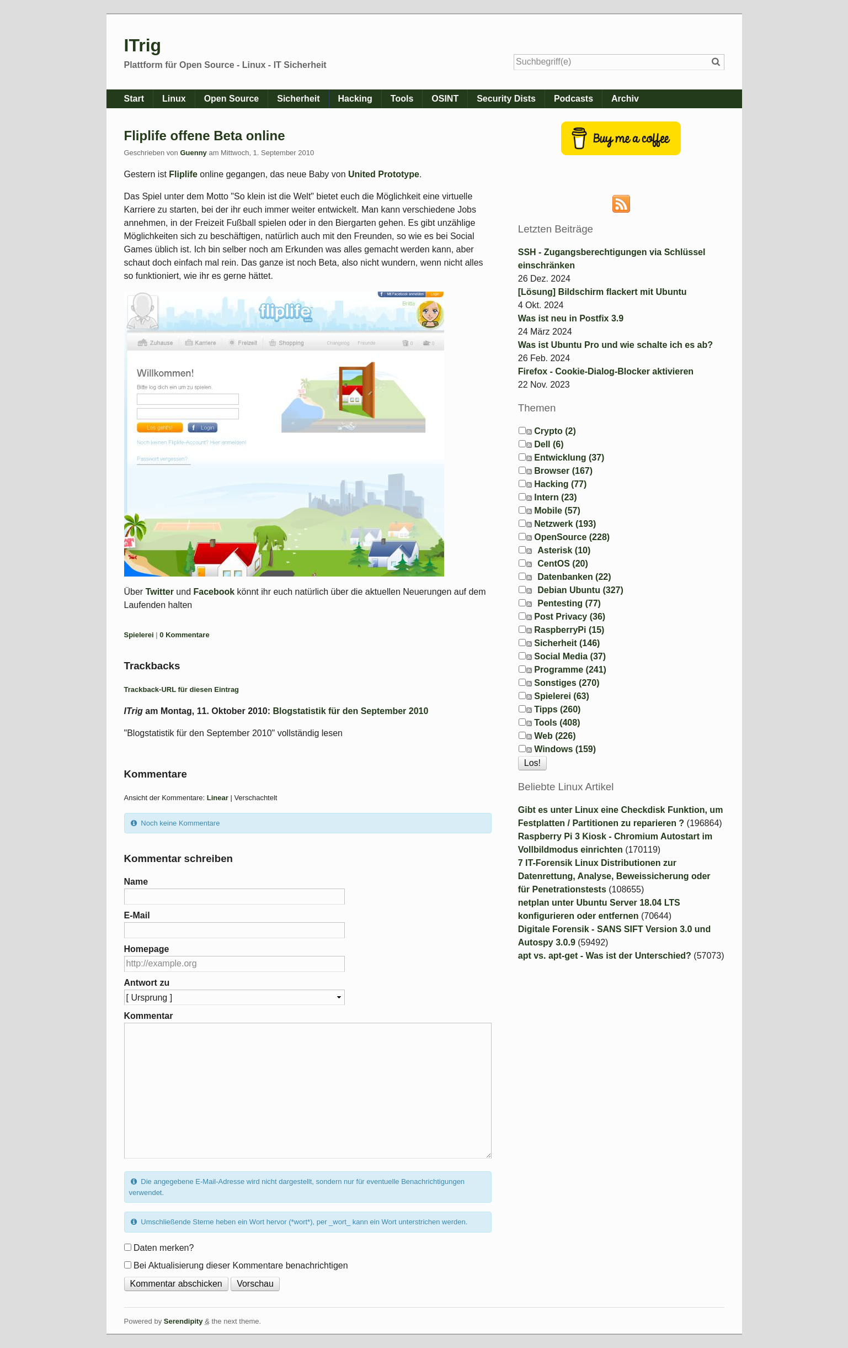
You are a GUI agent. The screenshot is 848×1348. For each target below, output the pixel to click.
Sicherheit (298, 98)
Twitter (160, 591)
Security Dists (506, 98)
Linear (217, 798)
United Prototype (383, 174)
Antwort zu (147, 982)
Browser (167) (563, 470)
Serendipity (183, 1321)
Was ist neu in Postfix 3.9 (570, 318)
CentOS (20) (562, 563)
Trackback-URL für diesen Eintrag (181, 689)
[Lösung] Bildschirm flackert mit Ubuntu (602, 292)
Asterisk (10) (563, 550)
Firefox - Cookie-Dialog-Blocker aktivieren (606, 371)
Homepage (146, 949)
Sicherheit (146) (567, 643)
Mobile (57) (557, 510)
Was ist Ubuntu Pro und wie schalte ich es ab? (615, 345)
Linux (174, 98)
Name (136, 881)
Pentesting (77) (569, 603)
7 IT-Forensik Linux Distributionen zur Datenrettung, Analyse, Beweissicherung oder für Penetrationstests (614, 876)
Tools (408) (557, 722)
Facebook (213, 591)
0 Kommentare (184, 635)
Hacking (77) (560, 484)
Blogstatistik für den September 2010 (351, 711)
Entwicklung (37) (569, 457)
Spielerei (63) (561, 696)
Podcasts (573, 98)
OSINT (444, 98)
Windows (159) (565, 749)
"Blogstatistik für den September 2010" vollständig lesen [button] (233, 733)
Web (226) (554, 736)
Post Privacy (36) (569, 616)
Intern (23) (555, 497)
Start (134, 98)
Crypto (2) (555, 431)
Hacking (355, 98)
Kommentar (148, 1016)
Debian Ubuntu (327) (580, 590)
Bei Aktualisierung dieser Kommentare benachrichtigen (241, 1265)
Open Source (231, 98)
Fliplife (183, 174)
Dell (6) (548, 444)
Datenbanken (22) (574, 577)
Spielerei (139, 635)
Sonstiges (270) (566, 683)
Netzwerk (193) (565, 523)
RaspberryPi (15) (569, 630)
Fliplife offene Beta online (204, 135)
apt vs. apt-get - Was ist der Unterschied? (604, 955)
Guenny (193, 153)
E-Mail (137, 915)
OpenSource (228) (572, 537)
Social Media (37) (570, 656)
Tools (402, 98)
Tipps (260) (557, 709)
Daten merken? (164, 1247)
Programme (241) (570, 669)
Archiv (625, 98)
